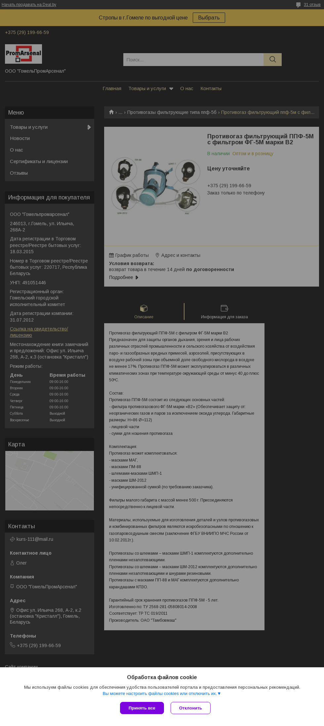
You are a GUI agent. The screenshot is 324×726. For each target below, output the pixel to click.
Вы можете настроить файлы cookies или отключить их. (159, 693)
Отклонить (190, 708)
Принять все (142, 708)
